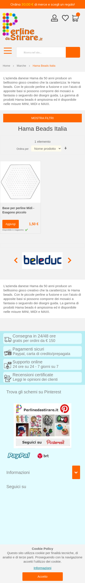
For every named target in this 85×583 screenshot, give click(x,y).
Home (6, 65)
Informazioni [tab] (18, 472)
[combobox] (39, 52)
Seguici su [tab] (16, 486)
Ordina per (22, 148)
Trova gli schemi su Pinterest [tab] (33, 392)
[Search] (73, 52)
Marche (21, 65)
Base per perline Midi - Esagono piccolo (18, 210)
